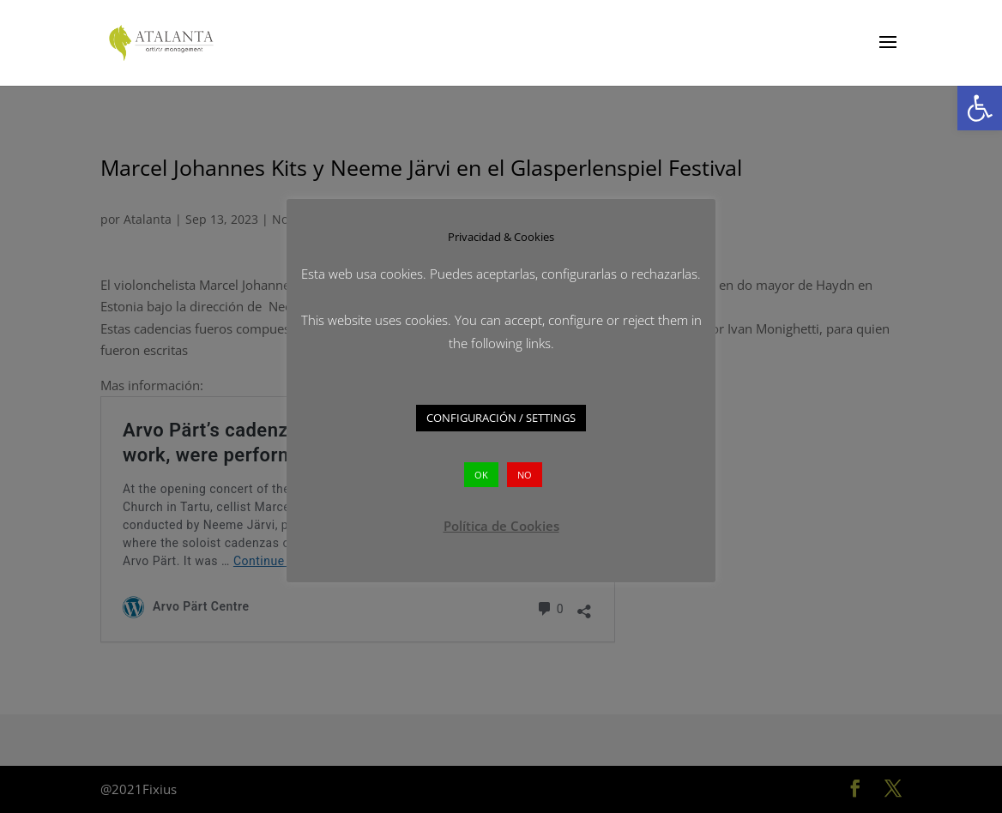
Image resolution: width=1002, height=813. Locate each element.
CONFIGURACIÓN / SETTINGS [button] (501, 417)
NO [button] (524, 474)
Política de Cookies (501, 525)
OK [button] (481, 474)
